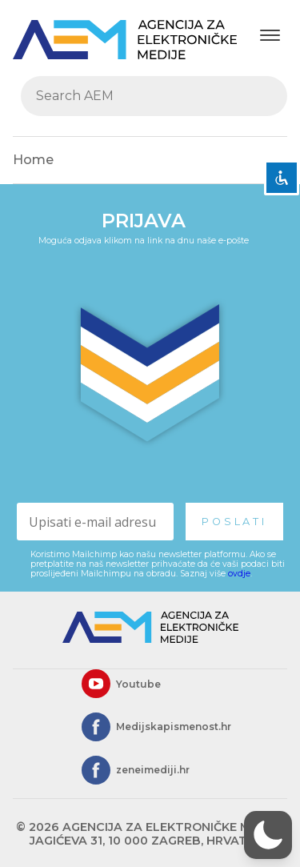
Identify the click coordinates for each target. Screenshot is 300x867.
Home (33, 159)
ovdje (239, 573)
